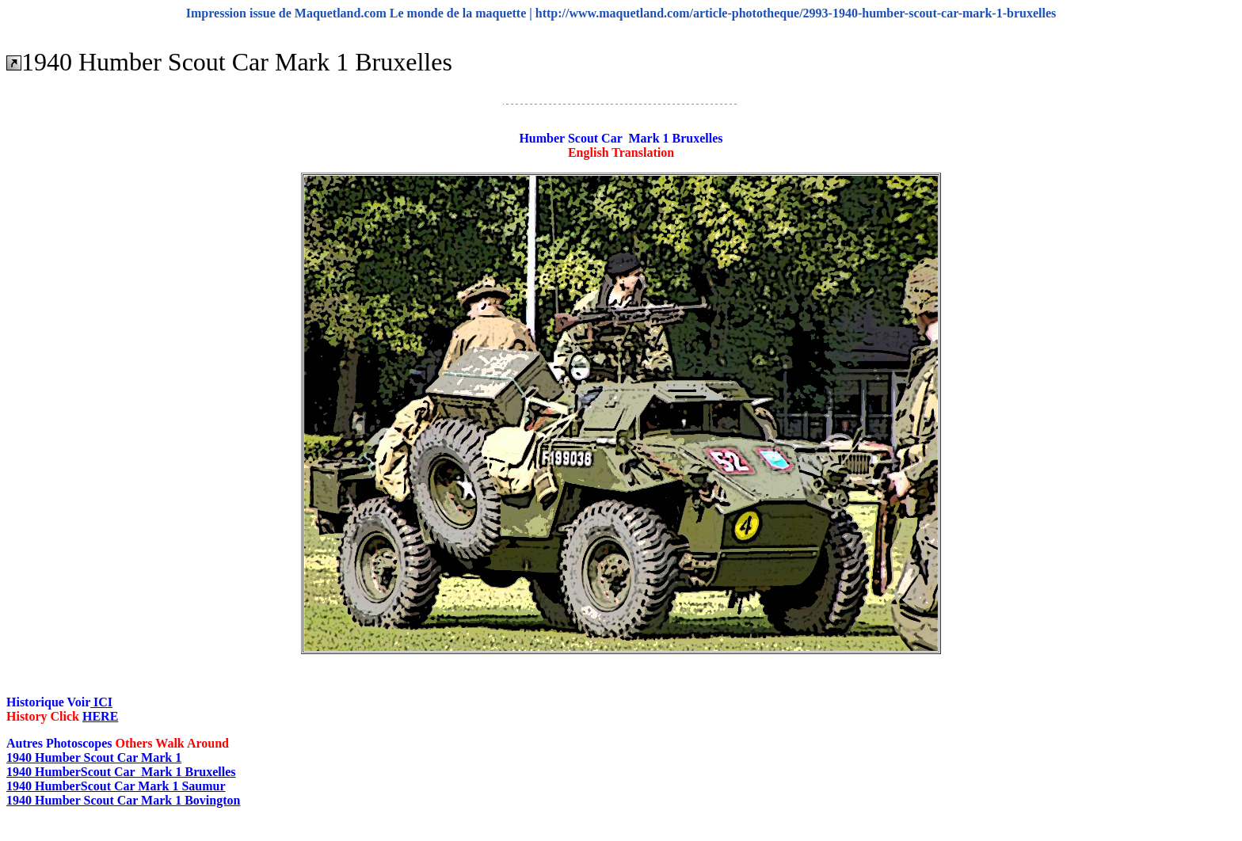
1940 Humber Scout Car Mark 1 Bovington (123, 800)
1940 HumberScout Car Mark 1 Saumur (116, 786)
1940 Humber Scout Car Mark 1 (93, 757)
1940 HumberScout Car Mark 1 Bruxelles (120, 771)
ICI (101, 702)
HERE (100, 716)
